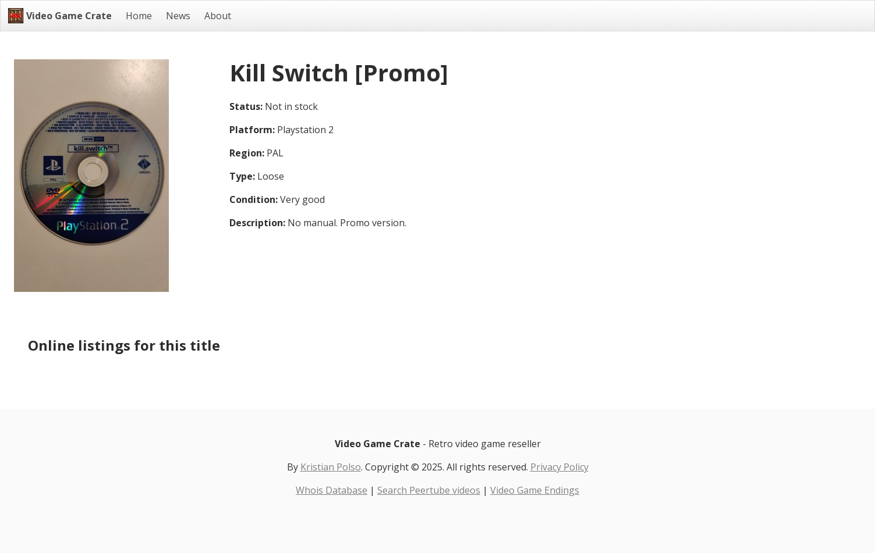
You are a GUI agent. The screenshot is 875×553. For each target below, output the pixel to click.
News (178, 15)
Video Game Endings (534, 490)
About (217, 15)
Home (139, 15)
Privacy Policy (559, 467)
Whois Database (331, 490)
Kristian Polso (330, 467)
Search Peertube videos (428, 490)
